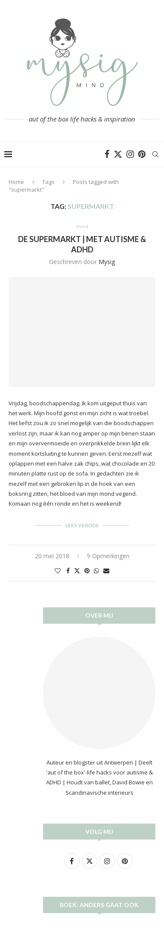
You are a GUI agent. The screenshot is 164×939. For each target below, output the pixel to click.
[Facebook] (107, 154)
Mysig (107, 262)
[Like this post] (58, 570)
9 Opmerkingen (108, 556)
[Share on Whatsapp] (96, 570)
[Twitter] (118, 154)
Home (16, 182)
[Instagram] (130, 154)
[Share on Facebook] (68, 570)
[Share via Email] (106, 570)
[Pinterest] (141, 154)
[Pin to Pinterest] (87, 570)
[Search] (155, 154)
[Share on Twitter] (77, 570)
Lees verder (82, 525)
